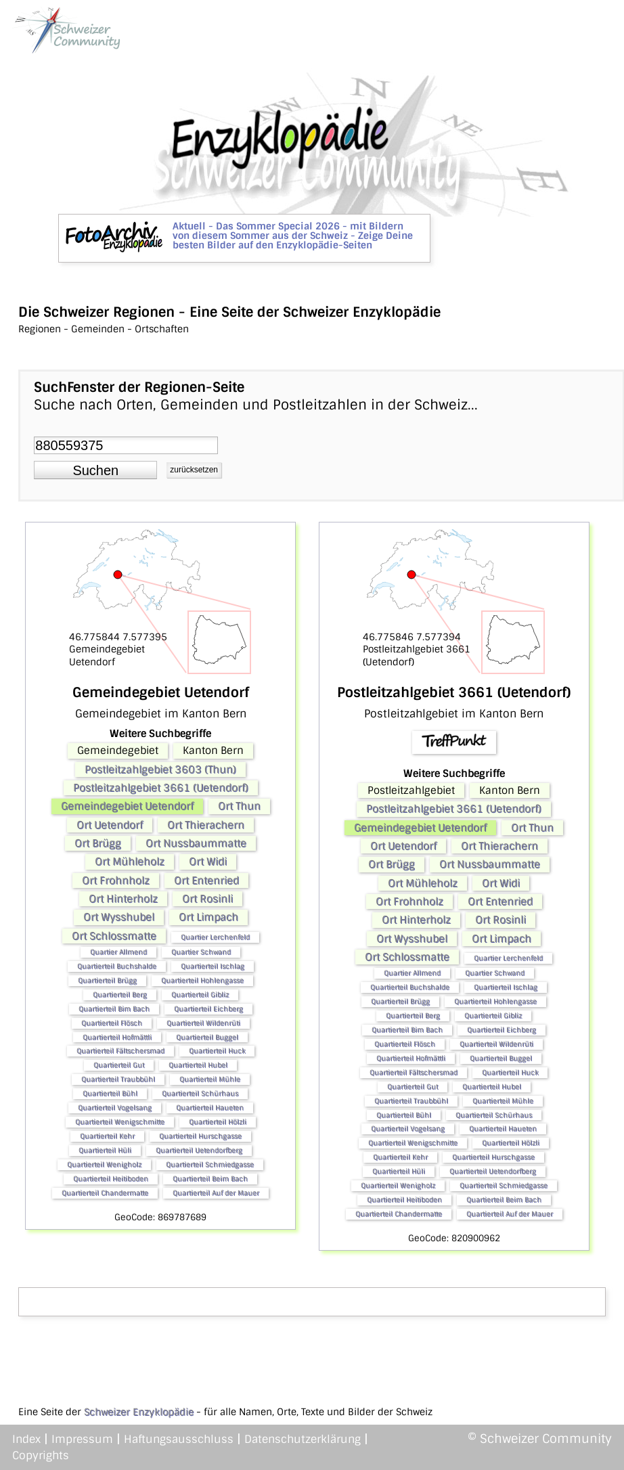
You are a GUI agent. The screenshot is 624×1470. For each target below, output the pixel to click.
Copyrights (40, 1455)
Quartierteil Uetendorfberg (199, 1150)
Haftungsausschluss (178, 1439)
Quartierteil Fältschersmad (120, 1050)
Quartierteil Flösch (111, 1023)
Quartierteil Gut (118, 1065)
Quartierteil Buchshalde (116, 966)
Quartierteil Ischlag (212, 966)
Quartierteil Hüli (105, 1150)
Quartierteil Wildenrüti (203, 1023)
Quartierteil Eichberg (208, 1008)
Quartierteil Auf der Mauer (216, 1192)
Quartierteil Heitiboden (110, 1178)
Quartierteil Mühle (209, 1079)
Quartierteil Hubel (198, 1065)
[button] (95, 470)
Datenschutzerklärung (302, 1439)
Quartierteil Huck (217, 1050)
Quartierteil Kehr (107, 1136)
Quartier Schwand (201, 952)
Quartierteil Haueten (210, 1107)
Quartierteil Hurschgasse (200, 1136)
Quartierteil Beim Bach (210, 1178)
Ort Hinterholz (123, 899)
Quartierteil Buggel (207, 1037)
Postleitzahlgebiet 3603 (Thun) (160, 769)
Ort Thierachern (205, 825)
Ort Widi (208, 861)
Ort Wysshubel (118, 917)
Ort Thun (239, 806)
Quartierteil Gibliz (200, 994)
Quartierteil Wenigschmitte (119, 1121)
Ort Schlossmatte (114, 936)
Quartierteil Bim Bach (114, 1008)
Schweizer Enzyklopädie (139, 1412)
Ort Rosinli (207, 899)
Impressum (82, 1439)
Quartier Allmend (118, 952)
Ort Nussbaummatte (196, 843)
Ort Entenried (206, 880)
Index (26, 1439)
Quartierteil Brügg (107, 980)
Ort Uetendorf (109, 825)
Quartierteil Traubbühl (118, 1079)
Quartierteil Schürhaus (200, 1093)
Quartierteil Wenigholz (104, 1164)
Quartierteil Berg (120, 994)
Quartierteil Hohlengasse (202, 980)
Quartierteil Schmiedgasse (210, 1164)
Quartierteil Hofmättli (117, 1037)
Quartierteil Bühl (110, 1093)
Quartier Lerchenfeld (215, 937)
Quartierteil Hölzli (217, 1121)
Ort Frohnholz (116, 880)
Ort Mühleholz (129, 861)
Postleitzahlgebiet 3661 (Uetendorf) (160, 788)
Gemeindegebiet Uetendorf (127, 806)
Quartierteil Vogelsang (115, 1107)
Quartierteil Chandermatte (105, 1192)
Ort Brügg (97, 843)
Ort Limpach (208, 917)
